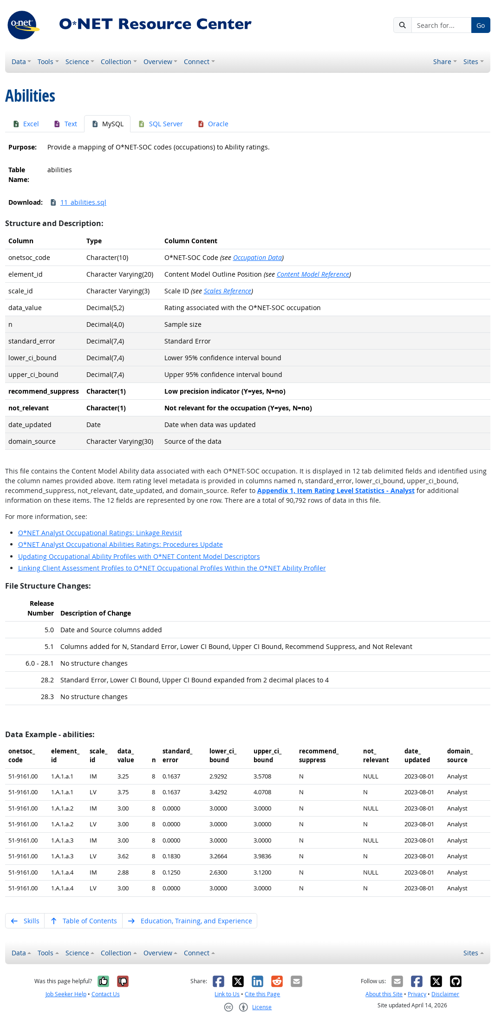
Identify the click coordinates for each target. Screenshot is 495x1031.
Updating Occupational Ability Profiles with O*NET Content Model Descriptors (139, 556)
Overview (157, 61)
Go (480, 25)
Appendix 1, (336, 490)
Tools (45, 61)
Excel (25, 123)
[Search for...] (441, 25)
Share (442, 61)
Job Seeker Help (66, 994)
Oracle (213, 123)
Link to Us (227, 994)
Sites (470, 61)
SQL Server (160, 123)
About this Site (384, 994)
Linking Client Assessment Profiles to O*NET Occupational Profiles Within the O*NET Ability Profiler (172, 568)
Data (19, 61)
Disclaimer (445, 994)
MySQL (107, 123)
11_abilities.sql (78, 202)
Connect (196, 61)
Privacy (417, 994)
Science (77, 61)
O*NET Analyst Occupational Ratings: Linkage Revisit (100, 532)
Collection (116, 61)
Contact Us (105, 994)
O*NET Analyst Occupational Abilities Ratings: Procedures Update (120, 544)
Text (65, 123)
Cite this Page (262, 994)
